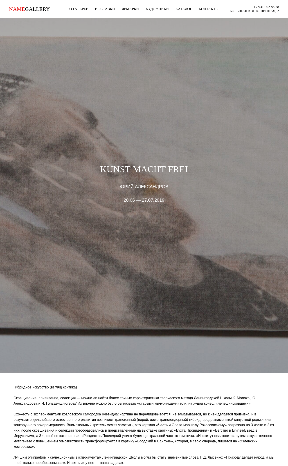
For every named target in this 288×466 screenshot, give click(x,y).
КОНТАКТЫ (208, 9)
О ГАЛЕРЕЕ (78, 9)
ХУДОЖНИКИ (157, 9)
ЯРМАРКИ (130, 9)
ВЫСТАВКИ (105, 9)
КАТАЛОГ (184, 9)
